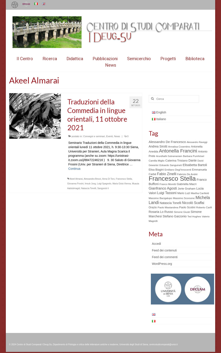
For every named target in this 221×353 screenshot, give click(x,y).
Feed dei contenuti (164, 250)
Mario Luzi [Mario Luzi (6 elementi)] (183, 193)
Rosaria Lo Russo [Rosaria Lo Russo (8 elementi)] (161, 211)
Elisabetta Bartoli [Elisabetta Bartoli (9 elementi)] (195, 165)
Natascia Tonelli (88, 188)
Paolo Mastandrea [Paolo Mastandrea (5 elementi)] (168, 207)
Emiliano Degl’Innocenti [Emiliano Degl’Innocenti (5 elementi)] (177, 169)
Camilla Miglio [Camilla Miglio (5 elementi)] (157, 160)
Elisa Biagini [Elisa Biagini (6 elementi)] (156, 169)
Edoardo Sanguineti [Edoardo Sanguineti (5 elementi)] (170, 165)
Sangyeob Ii (103, 188)
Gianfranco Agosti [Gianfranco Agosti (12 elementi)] (163, 188)
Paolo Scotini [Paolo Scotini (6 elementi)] (187, 207)
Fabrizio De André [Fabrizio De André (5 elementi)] (187, 174)
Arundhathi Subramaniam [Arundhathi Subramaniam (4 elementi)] (169, 156)
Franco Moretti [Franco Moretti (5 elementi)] (167, 184)
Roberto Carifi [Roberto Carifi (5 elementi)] (204, 207)
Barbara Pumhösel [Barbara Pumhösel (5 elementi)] (193, 156)
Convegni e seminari (94, 136)
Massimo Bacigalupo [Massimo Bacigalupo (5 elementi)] (160, 198)
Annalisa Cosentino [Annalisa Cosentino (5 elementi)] (179, 146)
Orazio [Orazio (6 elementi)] (153, 207)
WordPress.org (162, 263)
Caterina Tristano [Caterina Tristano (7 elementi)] (176, 160)
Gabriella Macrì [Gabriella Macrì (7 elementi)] (187, 184)
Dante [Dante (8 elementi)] (192, 160)
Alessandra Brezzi (92, 179)
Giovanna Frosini (75, 183)
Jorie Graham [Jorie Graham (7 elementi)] (186, 188)
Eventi (109, 136)
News (117, 136)
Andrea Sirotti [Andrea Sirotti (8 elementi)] (158, 146)
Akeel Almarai (76, 179)
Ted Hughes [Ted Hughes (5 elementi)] (194, 216)
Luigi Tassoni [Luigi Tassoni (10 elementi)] (167, 193)
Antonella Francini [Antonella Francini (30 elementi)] (178, 151)
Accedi (156, 243)
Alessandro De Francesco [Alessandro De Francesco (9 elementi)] (167, 142)
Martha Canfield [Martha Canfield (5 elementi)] (200, 193)
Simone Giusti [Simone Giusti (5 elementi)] (182, 211)
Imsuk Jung (90, 183)
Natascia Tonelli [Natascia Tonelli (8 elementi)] (170, 203)
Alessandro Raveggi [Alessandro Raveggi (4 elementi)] (197, 142)
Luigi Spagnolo (104, 183)
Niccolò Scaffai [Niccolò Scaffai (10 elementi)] (193, 203)
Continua (74, 168)
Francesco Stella (124, 179)
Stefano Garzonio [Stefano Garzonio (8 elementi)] (174, 216)
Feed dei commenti (165, 257)
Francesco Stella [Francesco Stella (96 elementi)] (172, 178)
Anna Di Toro (108, 179)
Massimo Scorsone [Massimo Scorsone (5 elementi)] (184, 198)
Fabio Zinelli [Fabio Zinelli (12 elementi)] (166, 174)
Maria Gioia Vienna (121, 183)
